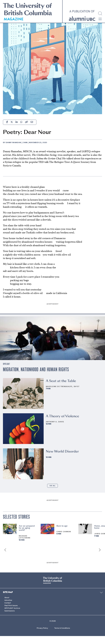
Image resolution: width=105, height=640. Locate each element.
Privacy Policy (42, 632)
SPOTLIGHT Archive (12, 612)
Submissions (9, 614)
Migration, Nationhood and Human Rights (36, 373)
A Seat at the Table (61, 384)
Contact (7, 606)
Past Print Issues (11, 609)
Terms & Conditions (62, 632)
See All (52, 490)
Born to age (62, 529)
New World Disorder (62, 455)
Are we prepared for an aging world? (27, 531)
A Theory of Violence (62, 420)
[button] (100, 19)
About (6, 601)
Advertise (8, 604)
